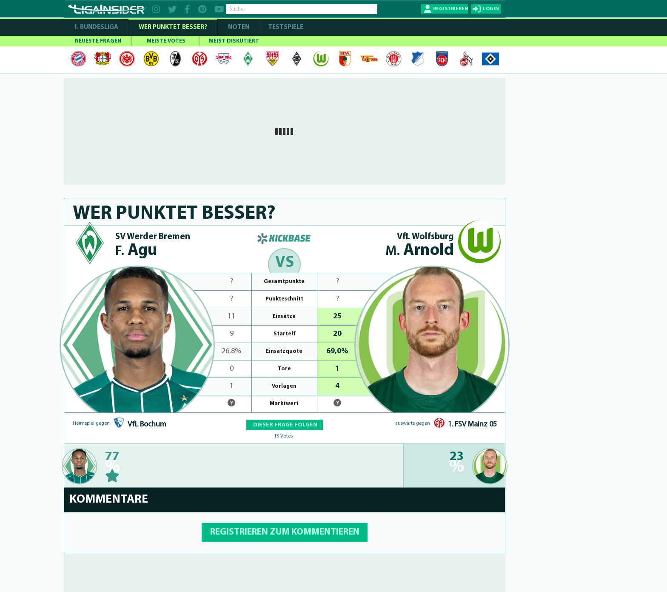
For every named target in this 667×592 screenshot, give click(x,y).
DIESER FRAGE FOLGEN (284, 425)
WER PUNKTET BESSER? (173, 27)
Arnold (419, 251)
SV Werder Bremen (152, 236)
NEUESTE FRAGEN (98, 41)
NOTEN (238, 27)
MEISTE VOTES (166, 41)
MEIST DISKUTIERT (234, 41)
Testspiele (285, 27)
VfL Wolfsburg (425, 236)
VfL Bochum (147, 424)
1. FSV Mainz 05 (472, 424)
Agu (136, 251)
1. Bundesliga (96, 27)
